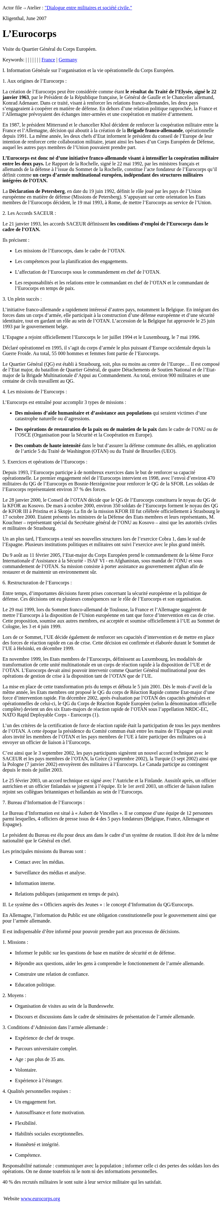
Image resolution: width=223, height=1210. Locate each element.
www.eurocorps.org (40, 1198)
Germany (67, 59)
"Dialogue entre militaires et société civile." (88, 7)
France (48, 59)
